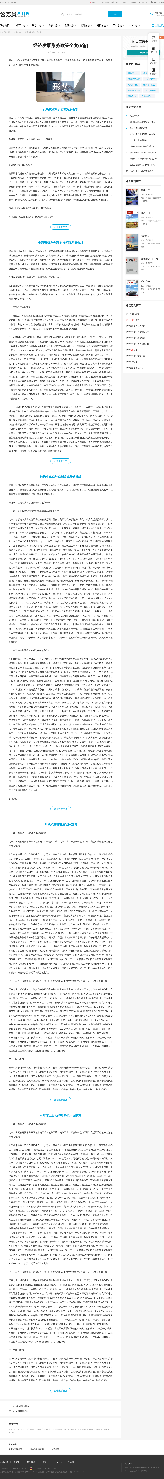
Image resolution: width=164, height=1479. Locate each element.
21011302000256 (49, 1468)
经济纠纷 (132, 96)
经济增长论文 (149, 85)
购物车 (95, 2)
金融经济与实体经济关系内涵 (142, 134)
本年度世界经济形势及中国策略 (61, 1115)
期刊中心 (105, 2)
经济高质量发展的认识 (135, 326)
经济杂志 (53, 25)
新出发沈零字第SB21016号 (25, 1472)
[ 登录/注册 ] (143, 2)
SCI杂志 (124, 2)
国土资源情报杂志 (37, 1449)
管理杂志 (85, 25)
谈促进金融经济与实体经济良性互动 (145, 152)
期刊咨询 (31, 1462)
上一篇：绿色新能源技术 (19, 1406)
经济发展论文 (134, 79)
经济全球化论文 (132, 314)
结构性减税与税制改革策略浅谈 (61, 477)
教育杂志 (20, 25)
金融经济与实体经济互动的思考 (143, 159)
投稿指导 (133, 2)
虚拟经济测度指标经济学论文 (142, 122)
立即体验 (143, 52)
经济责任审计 (151, 90)
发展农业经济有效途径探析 (61, 109)
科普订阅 (114, 2)
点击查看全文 (60, 227)
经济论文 (131, 350)
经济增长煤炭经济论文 (139, 140)
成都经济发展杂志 (15, 1449)
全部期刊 (159, 25)
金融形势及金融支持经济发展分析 (60, 242)
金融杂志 (69, 25)
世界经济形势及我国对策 (60, 824)
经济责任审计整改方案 (135, 356)
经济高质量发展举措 (134, 368)
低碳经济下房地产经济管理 (141, 171)
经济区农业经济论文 (138, 128)
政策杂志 (55, 1449)
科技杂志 (101, 25)
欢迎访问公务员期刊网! (8, 2)
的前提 (132, 320)
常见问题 (72, 1462)
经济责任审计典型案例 (135, 338)
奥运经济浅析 (135, 116)
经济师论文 (133, 85)
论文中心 (17, 32)
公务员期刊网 (5, 32)
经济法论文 (150, 79)
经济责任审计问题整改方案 (137, 332)
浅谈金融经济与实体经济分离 (142, 165)
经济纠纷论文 (147, 96)
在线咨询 (159, 14)
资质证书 (17, 1462)
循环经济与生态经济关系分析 (142, 146)
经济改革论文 (131, 362)
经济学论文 (133, 73)
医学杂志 (37, 25)
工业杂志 (117, 25)
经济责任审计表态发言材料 (137, 344)
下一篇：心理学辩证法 (18, 1411)
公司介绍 (4, 1462)
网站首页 (4, 25)
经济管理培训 (134, 90)
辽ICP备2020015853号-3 (19, 1468)
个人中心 (58, 1462)
